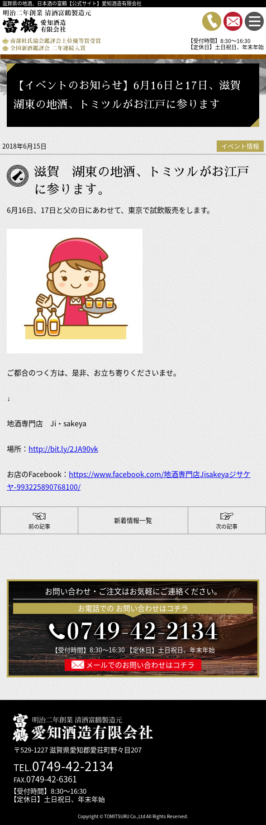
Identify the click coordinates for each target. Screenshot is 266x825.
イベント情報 (240, 145)
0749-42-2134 (73, 766)
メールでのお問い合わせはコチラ (139, 664)
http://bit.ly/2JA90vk (63, 448)
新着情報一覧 (133, 520)
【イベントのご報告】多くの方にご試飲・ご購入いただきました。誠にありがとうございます (227, 520)
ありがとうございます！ (39, 520)
